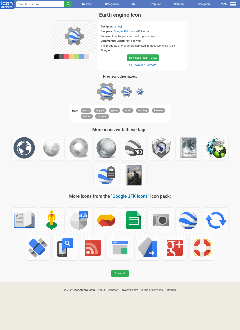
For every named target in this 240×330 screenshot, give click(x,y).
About (101, 290)
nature (86, 116)
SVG (135, 4)
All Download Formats (142, 65)
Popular (156, 4)
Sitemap (171, 290)
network (102, 116)
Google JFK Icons (125, 31)
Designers (204, 4)
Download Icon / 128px (142, 57)
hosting (142, 110)
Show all (120, 273)
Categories (112, 4)
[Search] (68, 4)
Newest (87, 4)
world (128, 110)
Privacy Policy (129, 290)
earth (86, 110)
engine (100, 110)
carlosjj (118, 26)
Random (179, 4)
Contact (113, 290)
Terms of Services (151, 290)
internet (158, 110)
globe (114, 110)
